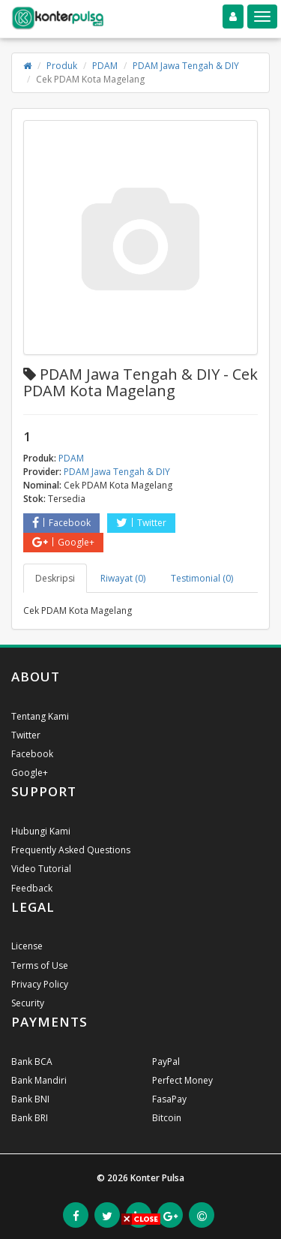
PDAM (105, 65)
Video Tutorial (41, 868)
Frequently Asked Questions (70, 850)
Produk (61, 65)
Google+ (63, 542)
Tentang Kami (40, 716)
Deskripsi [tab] (55, 578)
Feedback (31, 888)
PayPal (166, 1061)
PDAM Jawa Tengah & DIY (186, 65)
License (27, 946)
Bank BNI (30, 1099)
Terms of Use (39, 965)
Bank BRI (29, 1117)
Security (27, 1003)
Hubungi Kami (40, 831)
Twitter (141, 522)
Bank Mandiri (39, 1080)
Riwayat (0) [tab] (122, 578)
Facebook (61, 522)
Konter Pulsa (157, 1177)
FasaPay (169, 1099)
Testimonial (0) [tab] (202, 578)
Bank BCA (31, 1061)
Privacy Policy (39, 984)
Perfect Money (182, 1080)
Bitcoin (166, 1117)
